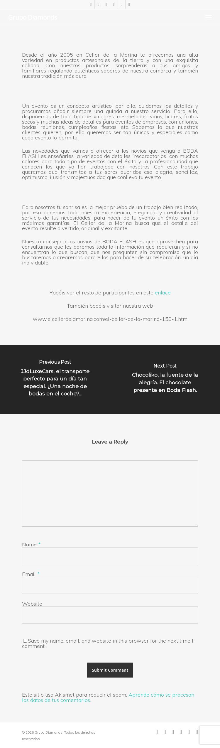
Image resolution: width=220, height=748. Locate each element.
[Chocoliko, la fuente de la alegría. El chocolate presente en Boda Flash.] (165, 379)
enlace (163, 292)
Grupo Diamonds (32, 17)
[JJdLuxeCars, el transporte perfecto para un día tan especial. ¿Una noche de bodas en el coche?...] (55, 379)
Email (31, 574)
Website (32, 603)
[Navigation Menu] (208, 17)
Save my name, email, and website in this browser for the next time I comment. (107, 643)
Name (31, 544)
